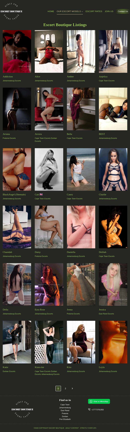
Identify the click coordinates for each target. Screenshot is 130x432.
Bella (69, 134)
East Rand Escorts (106, 314)
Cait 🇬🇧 (39, 194)
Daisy (38, 252)
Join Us (109, 11)
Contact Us (123, 11)
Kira (69, 367)
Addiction (8, 76)
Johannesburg (65, 408)
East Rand (65, 410)
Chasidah (7, 252)
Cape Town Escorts (107, 81)
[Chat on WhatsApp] (107, 401)
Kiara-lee (39, 367)
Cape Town (65, 405)
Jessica (102, 309)
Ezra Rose (40, 309)
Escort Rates (94, 11)
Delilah (102, 252)
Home (51, 11)
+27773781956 (97, 410)
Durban (65, 416)
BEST (102, 134)
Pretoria (65, 413)
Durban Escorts (9, 371)
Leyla (102, 367)
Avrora (38, 134)
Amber (70, 76)
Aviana (6, 134)
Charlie (102, 194)
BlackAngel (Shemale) (14, 194)
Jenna (70, 309)
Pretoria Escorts (9, 138)
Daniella (71, 252)
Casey (70, 194)
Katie (5, 367)
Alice (37, 76)
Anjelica (103, 76)
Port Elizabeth (65, 419)
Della (5, 309)
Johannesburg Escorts (12, 81)
